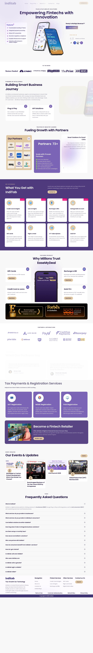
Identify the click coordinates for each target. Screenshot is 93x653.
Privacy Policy (84, 596)
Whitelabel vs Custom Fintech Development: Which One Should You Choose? (13, 479)
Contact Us (51, 3)
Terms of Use (38, 596)
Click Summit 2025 (54, 476)
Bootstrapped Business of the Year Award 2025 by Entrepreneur (36, 487)
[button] (34, 3)
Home (26, 3)
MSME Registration (43, 407)
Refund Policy (71, 596)
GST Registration (15, 407)
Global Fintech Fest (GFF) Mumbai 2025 (77, 481)
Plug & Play (34, 3)
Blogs (58, 3)
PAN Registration (70, 407)
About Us (43, 3)
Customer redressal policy (55, 596)
